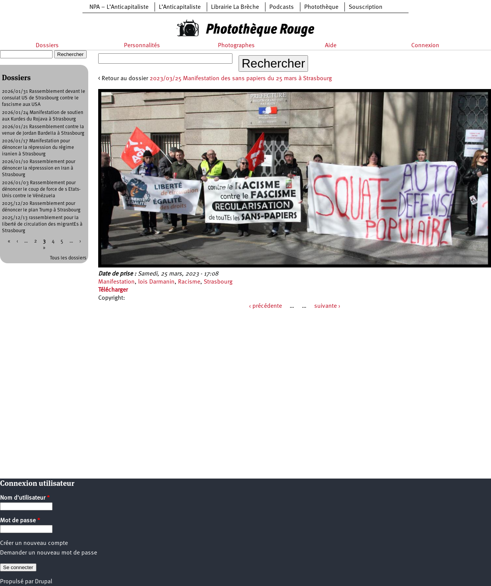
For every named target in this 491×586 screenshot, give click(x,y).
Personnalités (142, 46)
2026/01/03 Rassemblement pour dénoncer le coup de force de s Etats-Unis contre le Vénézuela (41, 189)
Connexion (425, 46)
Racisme (189, 282)
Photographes (236, 46)
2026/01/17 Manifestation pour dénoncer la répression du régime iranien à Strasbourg (38, 148)
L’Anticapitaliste (180, 7)
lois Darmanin (156, 282)
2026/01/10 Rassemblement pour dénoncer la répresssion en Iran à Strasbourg (38, 168)
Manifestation (116, 282)
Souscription (365, 7)
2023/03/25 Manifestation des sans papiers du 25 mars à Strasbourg (241, 79)
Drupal (43, 582)
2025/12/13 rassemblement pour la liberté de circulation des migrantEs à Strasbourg (42, 224)
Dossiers (47, 46)
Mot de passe (20, 521)
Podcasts (281, 7)
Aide (330, 46)
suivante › (327, 306)
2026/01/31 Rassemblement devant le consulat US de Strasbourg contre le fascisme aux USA (43, 98)
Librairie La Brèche (235, 7)
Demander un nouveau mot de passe (48, 553)
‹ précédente (265, 306)
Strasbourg (218, 282)
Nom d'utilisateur (25, 498)
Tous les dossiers (68, 258)
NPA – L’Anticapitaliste (118, 7)
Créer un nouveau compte (34, 543)
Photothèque (321, 7)
